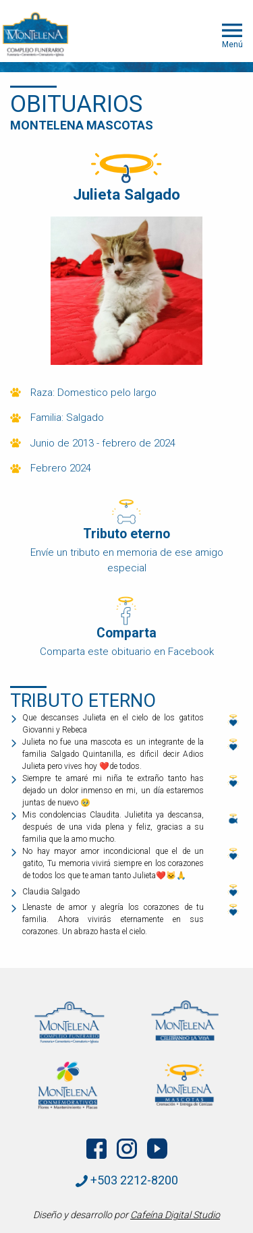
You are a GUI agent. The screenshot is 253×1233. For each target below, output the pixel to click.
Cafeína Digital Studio (175, 1214)
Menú (232, 34)
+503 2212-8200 (127, 1180)
